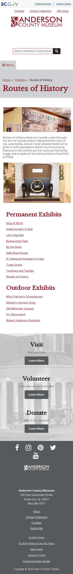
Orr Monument (15, 314)
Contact (19, 11)
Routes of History (17, 276)
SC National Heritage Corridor (25, 259)
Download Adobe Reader (36, 561)
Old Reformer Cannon (20, 308)
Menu (8, 65)
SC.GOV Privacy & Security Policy (36, 543)
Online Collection (40, 11)
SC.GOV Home (36, 537)
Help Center (36, 549)
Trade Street (14, 265)
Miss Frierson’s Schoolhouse (24, 296)
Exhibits (20, 80)
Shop (36, 511)
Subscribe (36, 528)
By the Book (14, 247)
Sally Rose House (17, 253)
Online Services (43, 3)
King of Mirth (14, 223)
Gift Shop (63, 11)
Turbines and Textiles (20, 271)
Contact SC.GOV (36, 555)
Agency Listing (63, 3)
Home (6, 80)
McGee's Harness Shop (20, 302)
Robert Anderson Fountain (23, 320)
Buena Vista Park (17, 241)
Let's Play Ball (15, 235)
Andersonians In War (19, 229)
